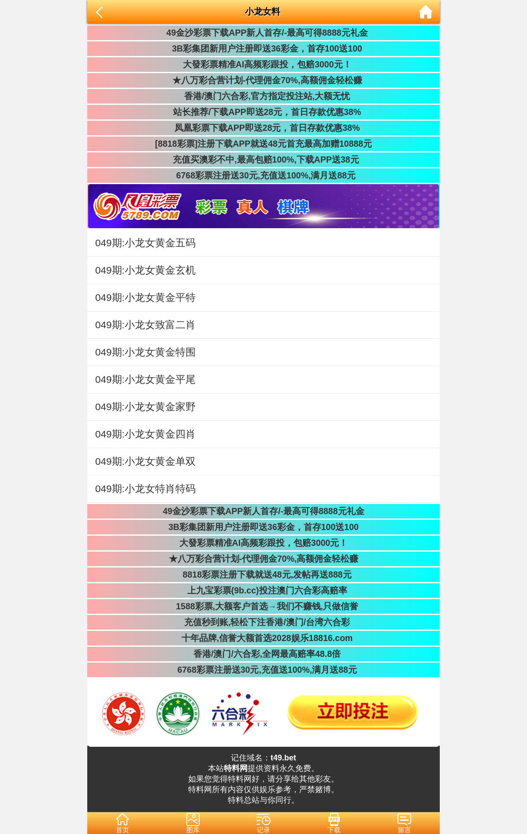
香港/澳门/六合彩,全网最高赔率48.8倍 (263, 654)
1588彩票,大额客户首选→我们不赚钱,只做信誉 (263, 606)
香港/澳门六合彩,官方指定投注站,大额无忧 (263, 96)
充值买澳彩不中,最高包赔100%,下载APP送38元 (263, 159)
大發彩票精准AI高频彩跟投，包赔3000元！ (263, 64)
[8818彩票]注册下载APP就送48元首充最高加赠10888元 (263, 143)
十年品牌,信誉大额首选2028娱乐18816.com (263, 638)
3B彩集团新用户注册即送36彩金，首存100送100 (263, 48)
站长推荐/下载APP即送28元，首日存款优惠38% (263, 112)
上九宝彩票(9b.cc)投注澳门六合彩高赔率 (263, 590)
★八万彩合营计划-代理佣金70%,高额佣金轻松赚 (263, 80)
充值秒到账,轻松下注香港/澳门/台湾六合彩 (263, 622)
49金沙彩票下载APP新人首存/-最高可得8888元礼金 (263, 32)
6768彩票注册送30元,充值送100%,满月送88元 (263, 175)
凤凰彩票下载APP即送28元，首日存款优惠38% (263, 128)
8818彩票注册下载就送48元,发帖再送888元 (263, 574)
